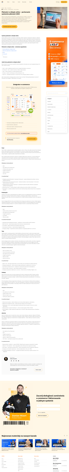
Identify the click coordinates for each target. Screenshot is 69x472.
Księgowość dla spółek (21, 463)
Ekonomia (49, 112)
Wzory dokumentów (37, 463)
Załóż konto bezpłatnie (42, 415)
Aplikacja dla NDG (20, 469)
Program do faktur (20, 466)
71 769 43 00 (64, 470)
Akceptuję (41, 412)
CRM (18, 470)
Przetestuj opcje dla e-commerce (9, 26)
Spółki (48, 131)
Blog (35, 458)
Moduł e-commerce (20, 467)
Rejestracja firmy (50, 128)
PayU (4, 52)
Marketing (49, 117)
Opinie (2, 463)
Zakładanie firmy (20, 458)
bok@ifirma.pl (55, 460)
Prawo (48, 123)
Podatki (49, 120)
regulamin (43, 412)
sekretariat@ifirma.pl (56, 470)
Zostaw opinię (38, 369)
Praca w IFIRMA (4, 461)
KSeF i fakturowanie (51, 115)
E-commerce (49, 109)
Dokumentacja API (36, 466)
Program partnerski (4, 467)
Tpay (4, 55)
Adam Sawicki (4, 9)
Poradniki (35, 461)
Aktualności (49, 101)
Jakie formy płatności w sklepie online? (10, 50)
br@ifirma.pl (55, 465)
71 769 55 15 (64, 460)
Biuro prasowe (4, 464)
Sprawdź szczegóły (32, 138)
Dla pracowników (50, 104)
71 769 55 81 (64, 465)
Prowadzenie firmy (50, 126)
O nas (2, 458)
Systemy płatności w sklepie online (9, 49)
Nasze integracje (36, 464)
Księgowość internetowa (21, 464)
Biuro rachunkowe (20, 461)
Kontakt (3, 466)
